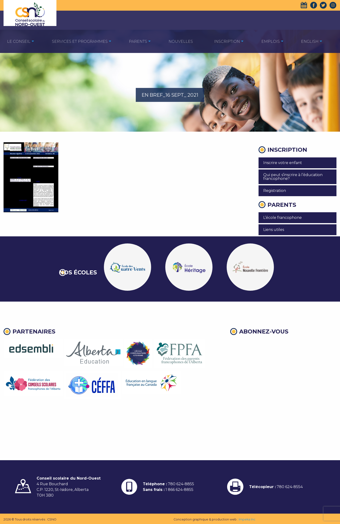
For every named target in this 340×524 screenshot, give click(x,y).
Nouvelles (181, 41)
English (310, 41)
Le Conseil (18, 41)
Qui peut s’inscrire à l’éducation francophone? (293, 177)
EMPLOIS (270, 41)
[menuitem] (19, 41)
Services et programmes (80, 41)
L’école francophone (282, 217)
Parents (138, 41)
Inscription (227, 41)
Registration (274, 190)
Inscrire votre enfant (282, 162)
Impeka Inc (247, 519)
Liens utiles (273, 229)
